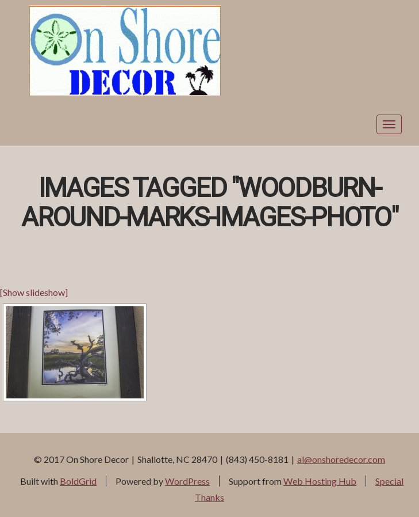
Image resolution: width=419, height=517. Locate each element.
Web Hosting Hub (319, 481)
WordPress (187, 481)
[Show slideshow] (34, 292)
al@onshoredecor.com (341, 459)
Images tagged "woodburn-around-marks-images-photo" (209, 203)
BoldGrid (78, 481)
